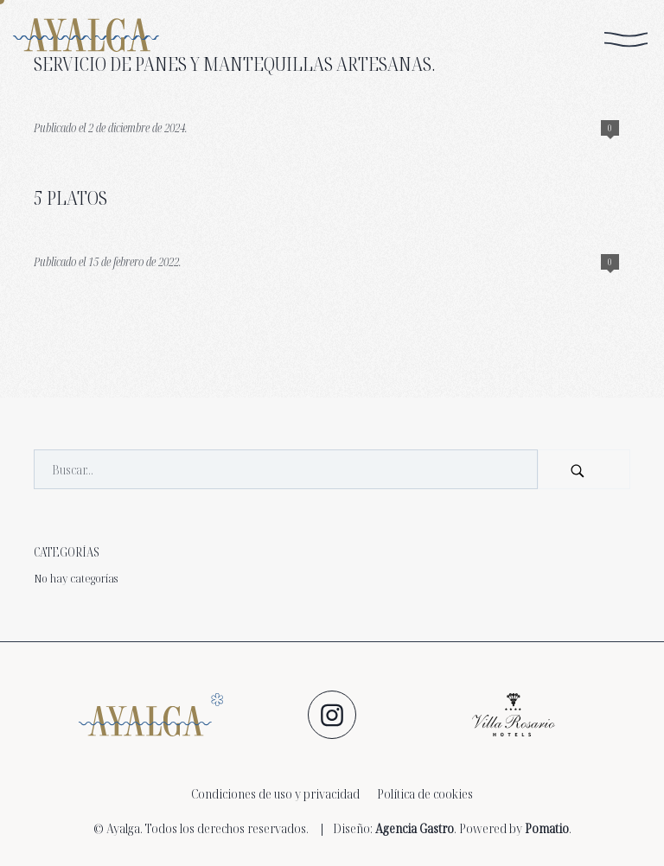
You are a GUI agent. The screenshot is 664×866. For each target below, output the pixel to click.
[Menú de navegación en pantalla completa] (626, 40)
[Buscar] (584, 469)
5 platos (70, 197)
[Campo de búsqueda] (286, 469)
